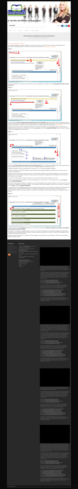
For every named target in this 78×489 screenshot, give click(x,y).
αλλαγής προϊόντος (59, 124)
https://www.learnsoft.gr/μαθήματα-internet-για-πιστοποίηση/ (55, 294)
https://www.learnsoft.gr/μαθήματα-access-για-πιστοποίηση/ (52, 292)
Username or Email (11, 246)
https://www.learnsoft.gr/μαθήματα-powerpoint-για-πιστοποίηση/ (55, 293)
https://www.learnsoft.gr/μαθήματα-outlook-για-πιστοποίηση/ (53, 295)
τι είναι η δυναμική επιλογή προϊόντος (16, 43)
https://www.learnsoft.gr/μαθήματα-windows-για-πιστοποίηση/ (53, 289)
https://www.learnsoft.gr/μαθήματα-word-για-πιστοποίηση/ (52, 290)
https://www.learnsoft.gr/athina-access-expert (52, 343)
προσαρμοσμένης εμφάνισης (50, 46)
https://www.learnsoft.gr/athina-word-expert (51, 280)
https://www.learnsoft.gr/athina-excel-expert (51, 341)
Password (9, 250)
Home (30, 37)
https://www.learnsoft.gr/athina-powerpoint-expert (54, 342)
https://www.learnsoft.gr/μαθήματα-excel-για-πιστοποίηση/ (52, 291)
